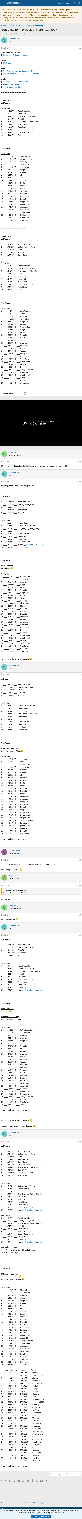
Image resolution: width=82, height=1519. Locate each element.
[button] (2, 1508)
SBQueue (7, 63)
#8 (80, 935)
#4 (80, 675)
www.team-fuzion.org (34, 544)
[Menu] (3, 2)
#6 (80, 885)
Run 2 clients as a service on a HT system (21, 71)
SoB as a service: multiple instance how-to (21, 74)
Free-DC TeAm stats (11, 84)
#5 (80, 860)
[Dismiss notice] (78, 9)
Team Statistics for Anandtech (15, 82)
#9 (80, 1142)
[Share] (76, 48)
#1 (80, 48)
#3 (80, 482)
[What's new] (73, 3)
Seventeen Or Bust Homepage (16, 55)
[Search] (79, 3)
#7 (80, 915)
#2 (80, 462)
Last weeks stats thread (13, 87)
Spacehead (7, 33)
